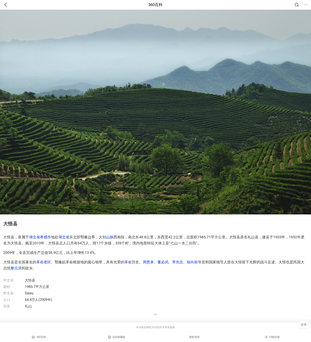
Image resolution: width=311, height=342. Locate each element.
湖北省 (34, 237)
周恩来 (148, 262)
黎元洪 (16, 268)
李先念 (177, 262)
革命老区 (43, 262)
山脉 (109, 237)
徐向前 (192, 262)
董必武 (162, 262)
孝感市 (45, 237)
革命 (128, 262)
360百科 (155, 5)
